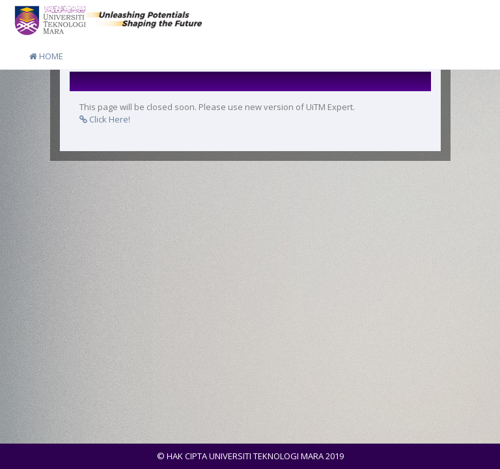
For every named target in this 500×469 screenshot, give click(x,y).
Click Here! (104, 119)
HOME (46, 56)
